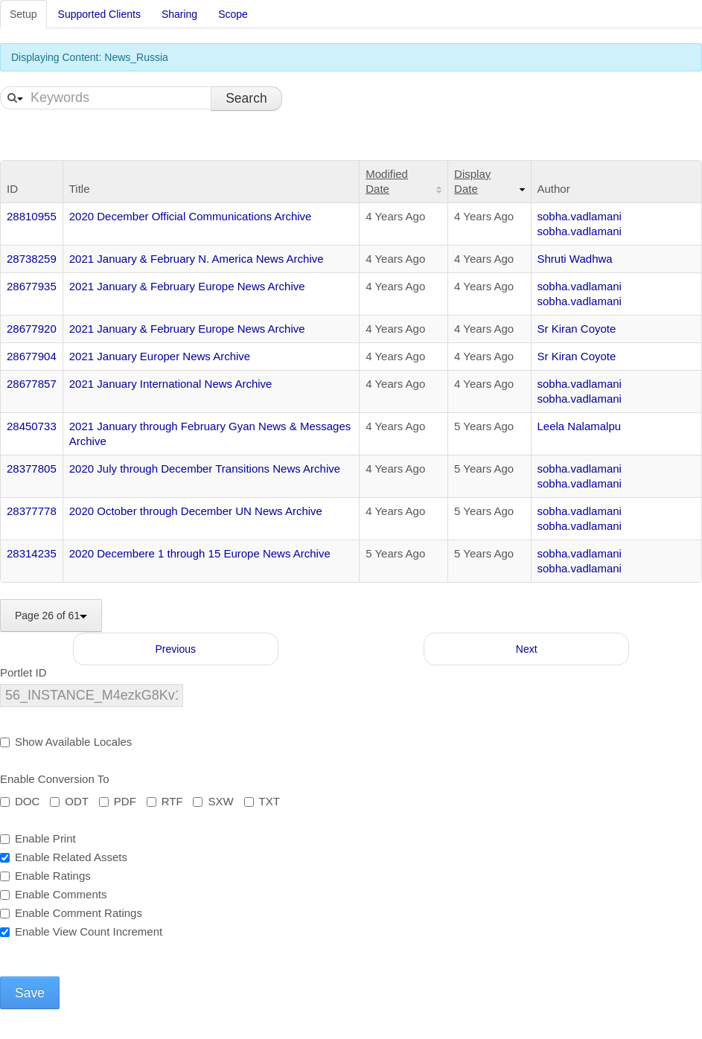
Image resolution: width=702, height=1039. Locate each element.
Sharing (179, 14)
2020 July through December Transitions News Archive (204, 468)
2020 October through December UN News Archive (195, 511)
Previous (176, 649)
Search (246, 98)
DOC (19, 801)
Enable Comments (53, 894)
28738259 (32, 258)
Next (526, 649)
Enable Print (38, 838)
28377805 (32, 468)
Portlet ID (23, 672)
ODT (69, 801)
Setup (23, 14)
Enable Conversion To (54, 779)
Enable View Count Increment (81, 931)
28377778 (32, 511)
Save (30, 992)
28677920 (32, 328)
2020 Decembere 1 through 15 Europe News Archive (200, 553)
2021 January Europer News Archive (159, 356)
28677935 (32, 286)
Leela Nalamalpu (579, 426)
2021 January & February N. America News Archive (196, 258)
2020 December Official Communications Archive (190, 216)
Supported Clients (99, 14)
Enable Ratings (45, 875)
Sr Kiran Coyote (576, 328)
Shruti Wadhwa (575, 258)
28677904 (32, 356)
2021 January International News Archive (170, 383)
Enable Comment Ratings (71, 913)
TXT (262, 801)
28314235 (32, 553)
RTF (165, 801)
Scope (233, 14)
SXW (213, 801)
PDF (117, 801)
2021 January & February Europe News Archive (187, 286)
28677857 (32, 383)
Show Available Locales (66, 741)
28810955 (32, 216)
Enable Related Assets (63, 857)
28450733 (32, 426)
